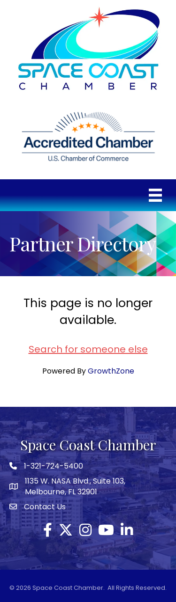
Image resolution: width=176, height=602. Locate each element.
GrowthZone (111, 371)
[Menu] (155, 195)
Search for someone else (88, 349)
